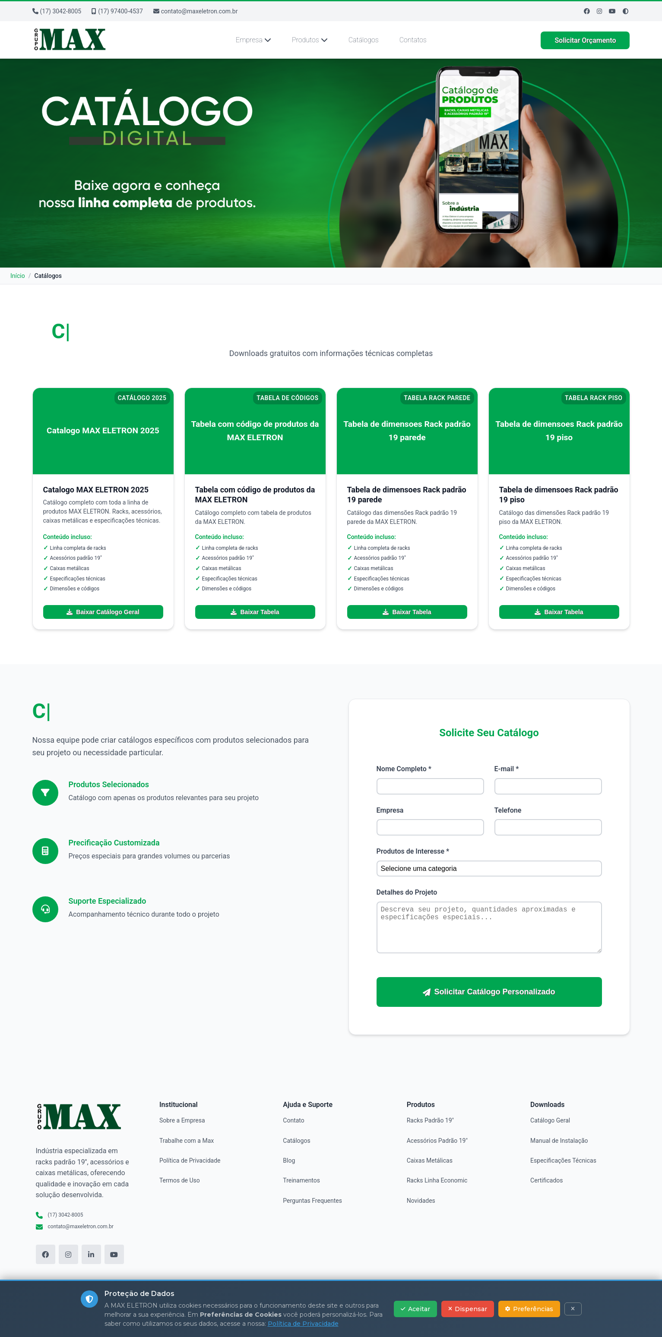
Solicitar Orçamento (585, 40)
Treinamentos (301, 1180)
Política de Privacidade (190, 1160)
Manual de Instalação (559, 1140)
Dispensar (467, 1309)
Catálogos (363, 40)
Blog (289, 1160)
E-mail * (506, 769)
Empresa (253, 40)
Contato (293, 1120)
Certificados (546, 1180)
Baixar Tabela (255, 612)
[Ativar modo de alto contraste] (625, 11)
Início (17, 275)
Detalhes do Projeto (407, 892)
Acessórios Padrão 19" (437, 1140)
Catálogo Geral (550, 1120)
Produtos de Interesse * (413, 851)
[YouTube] (114, 1254)
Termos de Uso (179, 1180)
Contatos (413, 40)
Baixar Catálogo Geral (103, 612)
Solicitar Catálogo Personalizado (489, 991)
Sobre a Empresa (182, 1120)
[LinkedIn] (91, 1254)
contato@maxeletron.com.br (195, 11)
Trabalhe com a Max (186, 1140)
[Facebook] (587, 11)
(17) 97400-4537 (117, 11)
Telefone (508, 810)
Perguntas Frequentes (312, 1200)
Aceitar (415, 1309)
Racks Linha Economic (437, 1180)
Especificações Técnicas (563, 1160)
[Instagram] (599, 11)
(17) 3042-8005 (57, 11)
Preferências (529, 1309)
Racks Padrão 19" (430, 1120)
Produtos (310, 40)
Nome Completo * (404, 769)
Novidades (421, 1200)
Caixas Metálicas (430, 1160)
